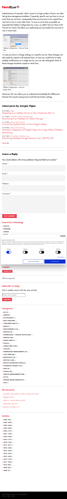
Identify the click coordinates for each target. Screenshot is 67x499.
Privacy (4, 496)
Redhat (6, 276)
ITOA (11, 149)
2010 (7, 481)
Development (11, 346)
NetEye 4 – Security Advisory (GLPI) (15, 417)
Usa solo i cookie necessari (33, 261)
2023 (7, 445)
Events (8, 355)
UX (5, 399)
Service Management (14, 391)
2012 (7, 475)
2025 (7, 439)
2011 (7, 478)
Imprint (14, 496)
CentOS (6, 274)
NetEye (12, 124)
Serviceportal (8, 295)
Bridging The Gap (9, 414)
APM (6, 333)
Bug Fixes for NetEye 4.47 (12, 424)
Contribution (11, 341)
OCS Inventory (10, 271)
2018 (7, 458)
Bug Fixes (9, 338)
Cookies (9, 496)
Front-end (9, 358)
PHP (6, 385)
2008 (6, 486)
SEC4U (8, 388)
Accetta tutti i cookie (55, 261)
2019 (7, 456)
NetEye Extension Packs (15, 380)
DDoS (6, 344)
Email (5, 191)
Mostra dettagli (60, 257)
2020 (7, 453)
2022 (7, 447)
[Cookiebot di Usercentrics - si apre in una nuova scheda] (58, 236)
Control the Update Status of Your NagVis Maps (24, 138)
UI (5, 394)
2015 (7, 467)
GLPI (5, 265)
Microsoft (9, 374)
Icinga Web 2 (13, 130)
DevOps (8, 349)
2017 (7, 461)
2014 (7, 470)
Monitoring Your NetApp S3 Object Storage (22, 132)
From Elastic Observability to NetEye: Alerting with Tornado (23, 411)
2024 (7, 442)
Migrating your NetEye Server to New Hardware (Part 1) (28, 127)
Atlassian (7, 268)
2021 (7, 450)
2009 (7, 484)
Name (5, 181)
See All (4, 157)
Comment (6, 211)
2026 (7, 436)
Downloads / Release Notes (17, 352)
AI (5, 330)
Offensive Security (13, 383)
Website (5, 201)
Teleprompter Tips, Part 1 (12, 420)
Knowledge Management (16, 369)
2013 (7, 472)
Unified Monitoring (28, 130)
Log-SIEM (9, 372)
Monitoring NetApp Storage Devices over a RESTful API (27, 152)
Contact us (7, 288)
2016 (7, 464)
